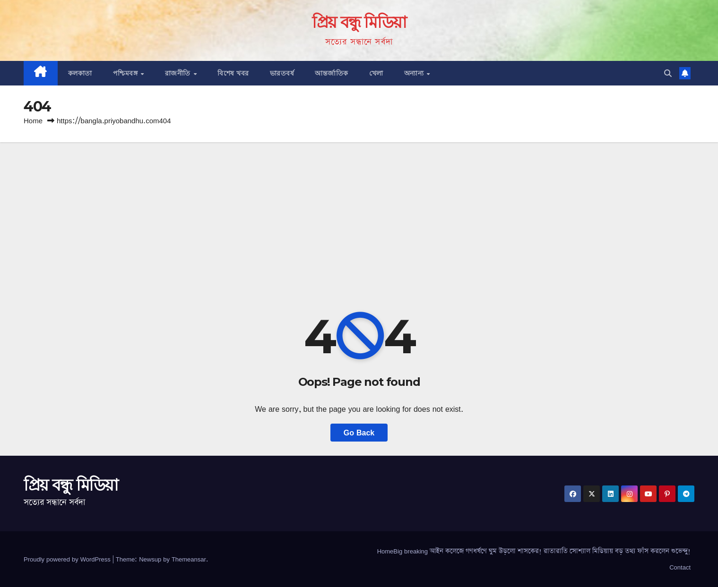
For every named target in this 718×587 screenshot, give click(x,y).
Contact (680, 567)
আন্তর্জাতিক (331, 73)
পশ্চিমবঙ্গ (126, 73)
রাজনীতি (179, 73)
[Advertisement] (359, 213)
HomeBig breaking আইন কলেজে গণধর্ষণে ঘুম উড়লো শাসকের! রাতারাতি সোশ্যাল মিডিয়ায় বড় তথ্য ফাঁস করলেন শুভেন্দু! (534, 551)
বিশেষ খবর (233, 73)
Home (33, 120)
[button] (668, 73)
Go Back (359, 432)
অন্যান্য (415, 73)
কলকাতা (80, 73)
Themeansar (189, 559)
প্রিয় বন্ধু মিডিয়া (359, 22)
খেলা (376, 73)
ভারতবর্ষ (282, 73)
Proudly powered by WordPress (68, 559)
